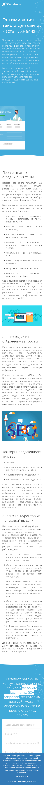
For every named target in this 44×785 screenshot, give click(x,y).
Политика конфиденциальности (22, 781)
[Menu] (39, 4)
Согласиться (22, 776)
